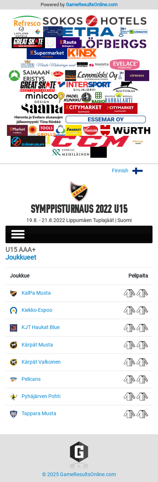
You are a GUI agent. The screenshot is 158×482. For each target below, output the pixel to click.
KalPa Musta (36, 293)
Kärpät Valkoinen (41, 362)
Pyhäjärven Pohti (41, 396)
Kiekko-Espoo (37, 310)
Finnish (132, 171)
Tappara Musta (39, 413)
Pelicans (31, 379)
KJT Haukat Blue (41, 327)
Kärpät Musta (37, 345)
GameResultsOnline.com (91, 4)
